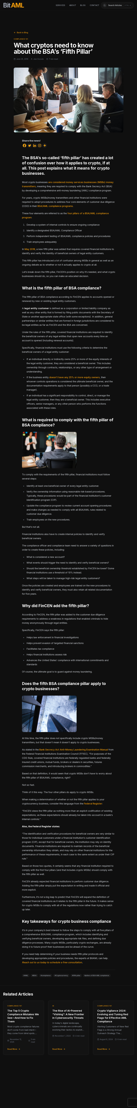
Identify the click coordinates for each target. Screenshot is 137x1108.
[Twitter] (29, 145)
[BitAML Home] (13, 5)
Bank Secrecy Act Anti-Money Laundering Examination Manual (73, 749)
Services (60, 5)
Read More (13, 1049)
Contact (94, 5)
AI (53, 1006)
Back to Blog (21, 32)
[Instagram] (39, 145)
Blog (83, 5)
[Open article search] (117, 5)
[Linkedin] (34, 145)
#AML (26, 975)
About (72, 5)
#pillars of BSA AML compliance (96, 975)
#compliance (46, 975)
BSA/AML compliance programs (55, 206)
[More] (44, 145)
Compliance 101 (21, 39)
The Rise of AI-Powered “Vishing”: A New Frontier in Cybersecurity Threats (68, 1014)
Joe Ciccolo (38, 59)
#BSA (34, 975)
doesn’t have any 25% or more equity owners (74, 377)
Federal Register (93, 803)
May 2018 (30, 249)
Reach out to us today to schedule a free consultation (52, 962)
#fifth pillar (76, 975)
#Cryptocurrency (61, 975)
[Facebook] (24, 145)
